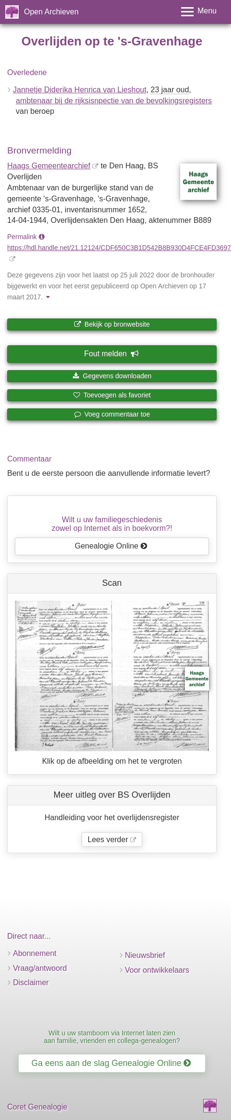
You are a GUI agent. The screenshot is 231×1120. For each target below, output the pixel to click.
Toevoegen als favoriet (112, 395)
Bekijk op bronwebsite (112, 324)
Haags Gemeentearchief (48, 166)
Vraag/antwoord (40, 968)
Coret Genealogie (37, 1107)
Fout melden (111, 354)
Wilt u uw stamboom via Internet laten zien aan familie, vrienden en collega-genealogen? (112, 1036)
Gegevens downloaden (111, 376)
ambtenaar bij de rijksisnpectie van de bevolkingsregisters (114, 101)
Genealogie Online (111, 546)
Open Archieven (51, 12)
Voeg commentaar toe (112, 414)
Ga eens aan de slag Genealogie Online (111, 1063)
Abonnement (35, 953)
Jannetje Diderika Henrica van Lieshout (79, 90)
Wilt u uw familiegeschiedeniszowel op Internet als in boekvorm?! (112, 524)
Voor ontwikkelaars (157, 970)
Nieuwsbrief (145, 955)
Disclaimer (31, 982)
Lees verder (108, 839)
